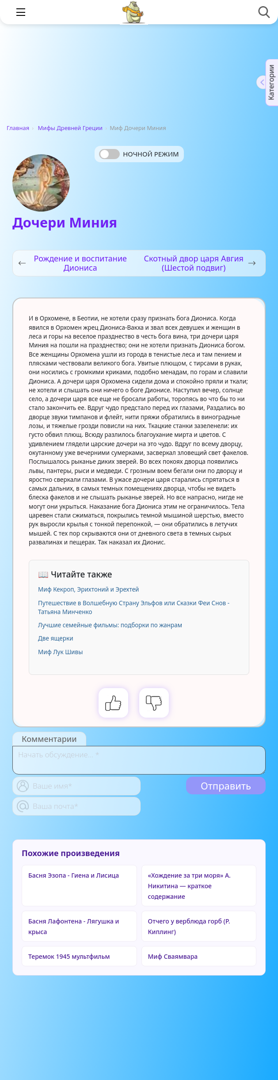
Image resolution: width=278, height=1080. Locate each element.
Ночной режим (151, 153)
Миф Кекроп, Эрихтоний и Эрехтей (88, 589)
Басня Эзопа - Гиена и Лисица (73, 875)
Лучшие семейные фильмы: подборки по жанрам (110, 625)
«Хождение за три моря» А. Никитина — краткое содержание (189, 886)
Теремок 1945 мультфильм (69, 956)
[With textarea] (139, 760)
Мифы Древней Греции (70, 128)
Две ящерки (55, 638)
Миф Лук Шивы (60, 652)
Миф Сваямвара (173, 956)
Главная (18, 128)
